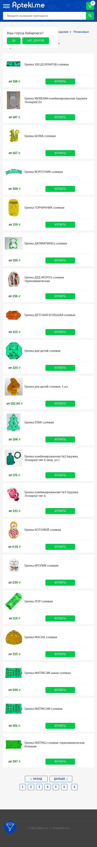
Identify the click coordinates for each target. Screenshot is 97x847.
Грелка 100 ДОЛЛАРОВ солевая (46, 64)
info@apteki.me (60, 828)
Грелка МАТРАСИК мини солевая (47, 673)
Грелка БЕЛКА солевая (40, 136)
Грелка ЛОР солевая (38, 601)
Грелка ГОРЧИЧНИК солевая (44, 207)
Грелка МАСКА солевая (40, 637)
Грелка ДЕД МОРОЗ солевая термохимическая (44, 279)
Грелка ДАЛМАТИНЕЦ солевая (45, 243)
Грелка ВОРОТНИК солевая (43, 172)
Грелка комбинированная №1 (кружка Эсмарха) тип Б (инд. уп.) (51, 458)
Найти (90, 15)
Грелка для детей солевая (42, 351)
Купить (60, 81)
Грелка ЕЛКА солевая (39, 422)
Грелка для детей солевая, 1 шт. (46, 386)
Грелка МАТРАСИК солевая (43, 709)
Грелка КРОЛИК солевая (41, 565)
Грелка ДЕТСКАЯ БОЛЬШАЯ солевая (49, 315)
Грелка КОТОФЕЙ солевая (42, 530)
